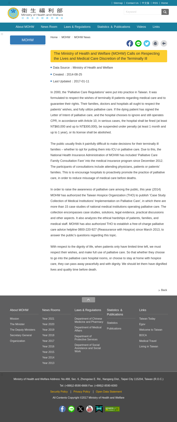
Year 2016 (48, 346)
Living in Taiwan (148, 346)
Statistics (112, 322)
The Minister (17, 324)
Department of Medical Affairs (88, 329)
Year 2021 (48, 318)
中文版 (145, 3)
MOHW (66, 37)
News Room (49, 26)
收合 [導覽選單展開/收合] (88, 299)
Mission (14, 318)
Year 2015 (48, 352)
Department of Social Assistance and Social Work (88, 348)
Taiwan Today (147, 318)
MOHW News (82, 37)
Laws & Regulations (77, 26)
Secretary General (21, 335)
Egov (142, 324)
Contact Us (132, 3)
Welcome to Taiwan (150, 329)
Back (164, 290)
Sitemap (118, 3)
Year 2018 (48, 335)
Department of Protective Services (86, 338)
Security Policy (59, 391)
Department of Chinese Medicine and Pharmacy (89, 320)
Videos (141, 26)
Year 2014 (48, 357)
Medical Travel (147, 341)
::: (9, 2)
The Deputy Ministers (22, 329)
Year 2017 (48, 341)
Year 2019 (48, 329)
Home (164, 3)
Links (156, 26)
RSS (155, 3)
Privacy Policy (82, 391)
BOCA (143, 335)
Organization (17, 341)
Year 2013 (48, 363)
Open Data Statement (109, 391)
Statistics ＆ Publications (113, 26)
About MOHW (25, 26)
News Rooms (51, 310)
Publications (114, 328)
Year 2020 (48, 324)
